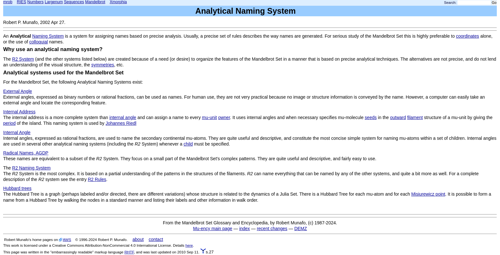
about (138, 239)
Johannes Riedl (121, 123)
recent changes (272, 228)
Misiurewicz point (428, 194)
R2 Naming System (31, 167)
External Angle (17, 91)
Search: (450, 2)
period (9, 123)
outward (398, 117)
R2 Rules (97, 179)
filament (415, 117)
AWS (67, 239)
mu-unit (209, 117)
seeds (371, 117)
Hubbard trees (17, 188)
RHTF (129, 252)
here (189, 245)
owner (224, 117)
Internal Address (19, 111)
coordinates (467, 36)
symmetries (102, 64)
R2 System (23, 59)
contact (156, 239)
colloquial (38, 41)
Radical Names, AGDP (25, 152)
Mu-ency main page (212, 228)
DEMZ (300, 228)
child (188, 143)
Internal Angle (17, 132)
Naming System (48, 36)
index (244, 228)
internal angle (122, 117)
